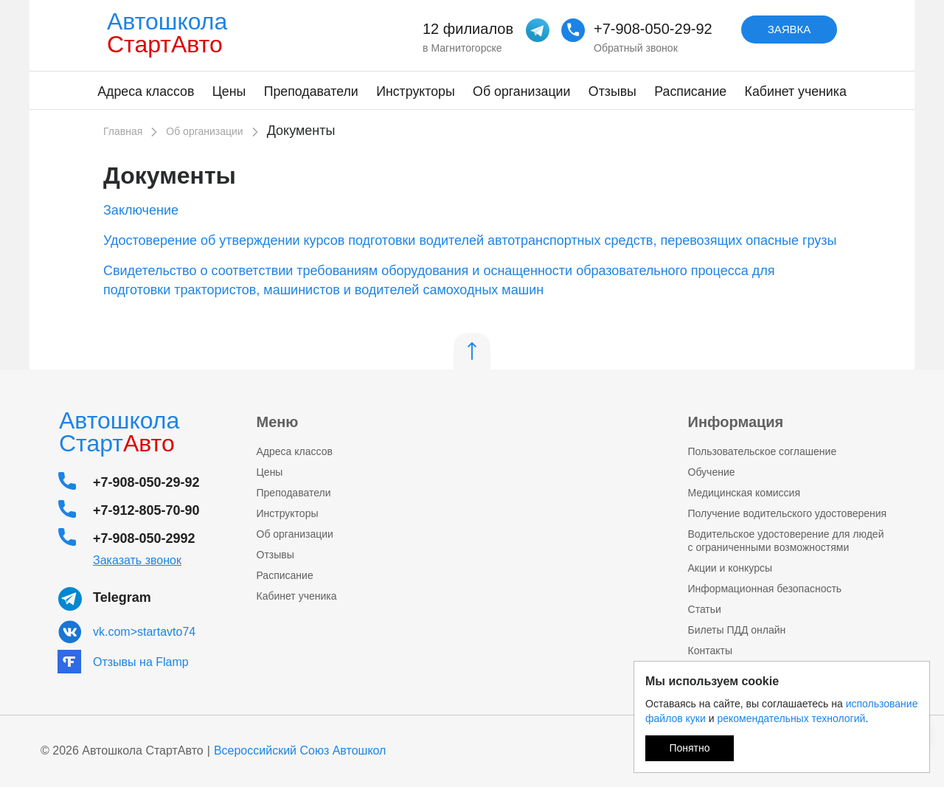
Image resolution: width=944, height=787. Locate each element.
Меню (278, 422)
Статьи (704, 609)
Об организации (521, 91)
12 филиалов (468, 29)
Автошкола (171, 33)
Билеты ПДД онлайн (737, 630)
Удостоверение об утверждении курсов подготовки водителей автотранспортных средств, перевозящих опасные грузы (469, 240)
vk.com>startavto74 (144, 631)
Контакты (710, 650)
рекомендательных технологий (791, 718)
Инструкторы (415, 91)
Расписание (690, 91)
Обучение (711, 472)
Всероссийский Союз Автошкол (300, 750)
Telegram (122, 597)
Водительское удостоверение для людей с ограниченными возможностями (786, 540)
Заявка (789, 29)
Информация (736, 422)
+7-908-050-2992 (144, 538)
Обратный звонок (636, 48)
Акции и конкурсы (730, 568)
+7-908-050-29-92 (653, 29)
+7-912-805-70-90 (146, 510)
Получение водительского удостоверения (787, 513)
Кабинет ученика (796, 91)
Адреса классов (145, 91)
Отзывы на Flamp (141, 662)
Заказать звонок (137, 560)
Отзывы (612, 91)
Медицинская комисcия (744, 493)
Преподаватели (311, 91)
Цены (229, 91)
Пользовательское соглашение (762, 451)
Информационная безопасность (765, 588)
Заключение (140, 210)
